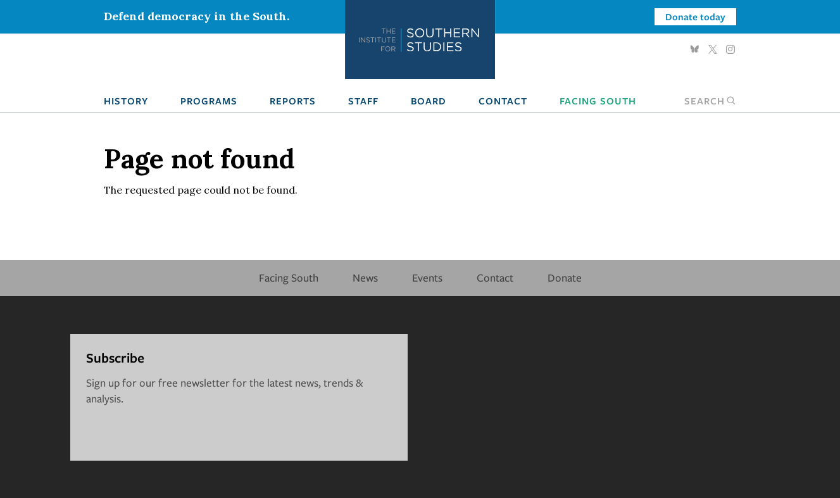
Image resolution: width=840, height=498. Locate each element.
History (126, 100)
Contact (503, 100)
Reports (293, 100)
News (365, 277)
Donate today (695, 16)
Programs (208, 100)
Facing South (598, 100)
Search (710, 100)
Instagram (730, 49)
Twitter (712, 49)
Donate (565, 277)
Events (427, 277)
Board (428, 100)
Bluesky (695, 49)
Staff (363, 100)
